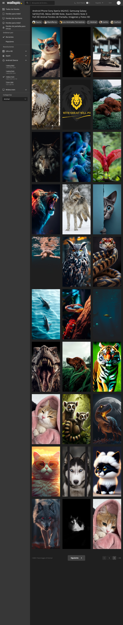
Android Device (10, 60)
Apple (6, 56)
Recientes (10, 37)
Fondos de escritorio (12, 18)
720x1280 (9, 82)
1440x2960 (10, 66)
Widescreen (8, 90)
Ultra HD (7, 51)
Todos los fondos (10, 9)
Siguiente (76, 558)
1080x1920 (18, 77)
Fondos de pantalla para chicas (13, 27)
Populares (10, 41)
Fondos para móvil (11, 14)
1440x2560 (10, 71)
